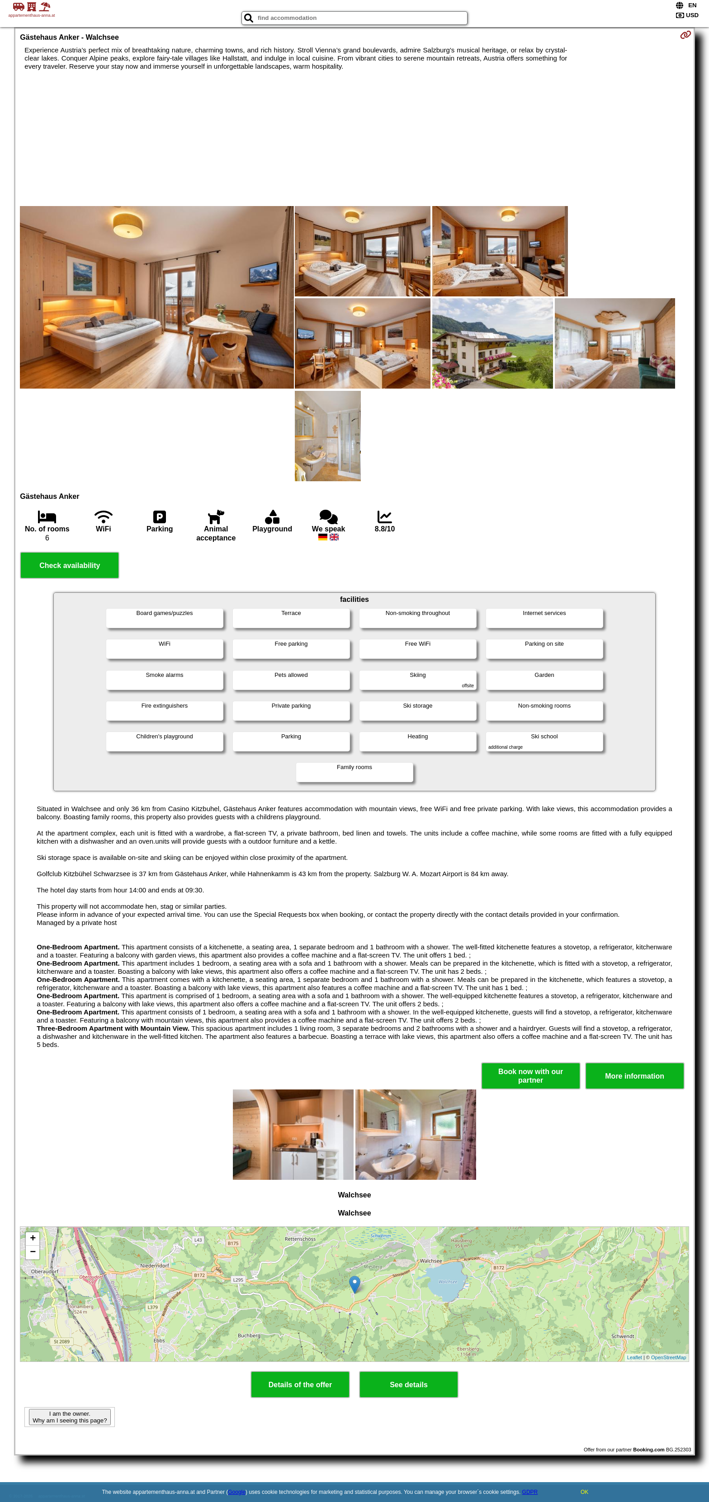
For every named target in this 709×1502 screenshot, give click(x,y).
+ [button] (33, 1239)
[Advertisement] (354, 138)
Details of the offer (300, 1385)
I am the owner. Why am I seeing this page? (70, 1417)
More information (634, 1076)
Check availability (69, 565)
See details (409, 1385)
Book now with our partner (530, 1076)
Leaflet (634, 1357)
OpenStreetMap (668, 1357)
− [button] (33, 1252)
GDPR (530, 1492)
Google (237, 1492)
